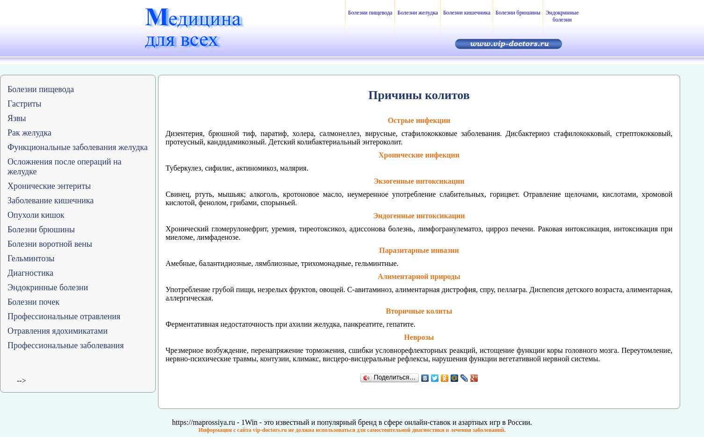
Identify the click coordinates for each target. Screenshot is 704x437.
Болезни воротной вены (49, 244)
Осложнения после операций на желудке (64, 166)
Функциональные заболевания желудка (77, 147)
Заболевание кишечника (50, 200)
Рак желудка (29, 132)
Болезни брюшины (518, 12)
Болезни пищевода (370, 12)
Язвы (16, 118)
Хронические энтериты (49, 186)
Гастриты (24, 103)
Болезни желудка (417, 12)
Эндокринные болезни (562, 16)
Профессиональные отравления (64, 316)
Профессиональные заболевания (65, 345)
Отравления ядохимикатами (57, 331)
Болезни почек (33, 302)
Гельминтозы (31, 258)
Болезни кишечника (466, 12)
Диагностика (30, 273)
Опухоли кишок (36, 215)
